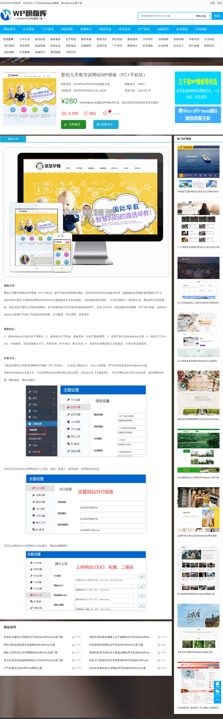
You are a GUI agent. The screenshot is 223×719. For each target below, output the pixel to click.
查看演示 (107, 124)
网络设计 (132, 45)
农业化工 (178, 45)
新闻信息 (102, 39)
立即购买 (74, 124)
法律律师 (163, 39)
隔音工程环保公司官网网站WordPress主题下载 (31, 652)
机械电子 (86, 29)
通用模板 (55, 52)
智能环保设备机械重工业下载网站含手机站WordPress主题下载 (120, 636)
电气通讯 (9, 45)
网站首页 (9, 29)
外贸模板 (201, 29)
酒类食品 (71, 45)
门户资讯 (48, 29)
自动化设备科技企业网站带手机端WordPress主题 (117, 668)
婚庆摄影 (9, 52)
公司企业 (25, 39)
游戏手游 (102, 45)
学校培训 (194, 39)
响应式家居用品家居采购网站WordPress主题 (29, 644)
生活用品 (209, 39)
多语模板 (182, 29)
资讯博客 (25, 45)
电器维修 (40, 45)
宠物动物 (178, 39)
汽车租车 (148, 39)
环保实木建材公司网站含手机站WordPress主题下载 (33, 636)
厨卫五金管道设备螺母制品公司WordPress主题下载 (33, 660)
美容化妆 (55, 45)
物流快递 (105, 29)
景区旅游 (124, 29)
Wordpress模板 (50, 3)
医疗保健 (194, 45)
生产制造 (144, 29)
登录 (219, 3)
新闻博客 (67, 29)
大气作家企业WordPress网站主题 (23, 668)
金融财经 (163, 29)
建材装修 (86, 39)
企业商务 (29, 29)
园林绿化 (209, 45)
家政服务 (55, 39)
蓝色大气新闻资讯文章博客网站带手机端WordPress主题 (120, 660)
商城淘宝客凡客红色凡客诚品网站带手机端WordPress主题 (120, 652)
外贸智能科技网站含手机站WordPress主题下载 (116, 644)
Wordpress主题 (69, 3)
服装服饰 (132, 39)
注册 (212, 3)
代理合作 (71, 52)
